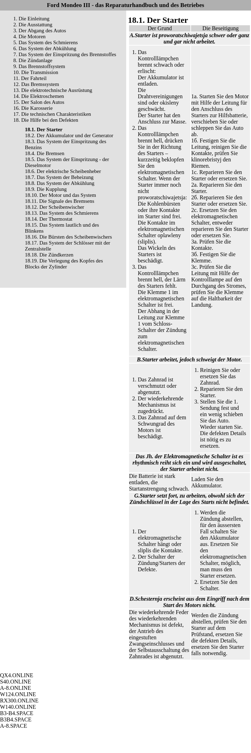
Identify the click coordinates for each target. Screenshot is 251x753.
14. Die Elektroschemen (38, 96)
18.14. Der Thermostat (49, 219)
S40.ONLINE (15, 682)
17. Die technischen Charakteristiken (52, 114)
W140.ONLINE (18, 707)
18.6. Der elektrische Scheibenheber (63, 171)
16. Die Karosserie (33, 108)
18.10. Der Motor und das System (60, 195)
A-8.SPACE (13, 726)
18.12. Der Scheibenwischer (54, 207)
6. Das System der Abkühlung (44, 48)
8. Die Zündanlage (32, 60)
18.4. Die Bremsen (44, 153)
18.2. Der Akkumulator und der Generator (69, 135)
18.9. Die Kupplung (46, 189)
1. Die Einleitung (31, 18)
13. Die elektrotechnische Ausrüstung (52, 90)
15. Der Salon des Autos (38, 102)
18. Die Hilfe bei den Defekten (45, 120)
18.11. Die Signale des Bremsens (59, 201)
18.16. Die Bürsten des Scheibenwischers (68, 237)
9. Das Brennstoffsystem (39, 66)
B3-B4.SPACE (16, 713)
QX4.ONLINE (16, 675)
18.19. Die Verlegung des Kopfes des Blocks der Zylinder (64, 263)
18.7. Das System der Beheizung (59, 177)
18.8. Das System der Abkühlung (59, 183)
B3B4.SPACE (16, 719)
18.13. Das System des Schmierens (62, 213)
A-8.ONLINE (15, 688)
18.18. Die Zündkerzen (49, 255)
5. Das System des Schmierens (45, 42)
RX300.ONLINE (19, 701)
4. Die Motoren (29, 36)
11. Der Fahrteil (30, 78)
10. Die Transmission (35, 72)
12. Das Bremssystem (36, 84)
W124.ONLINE (18, 694)
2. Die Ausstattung (32, 24)
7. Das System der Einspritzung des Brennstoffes (64, 54)
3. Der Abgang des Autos (39, 30)
